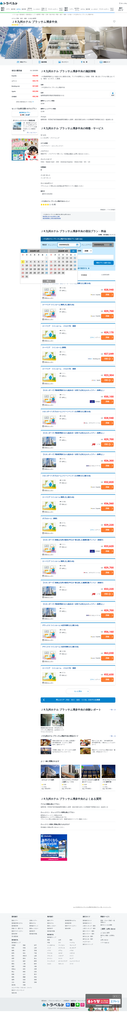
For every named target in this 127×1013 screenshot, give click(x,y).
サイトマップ (82, 1000)
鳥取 (24, 971)
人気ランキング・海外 (89, 928)
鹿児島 (13, 985)
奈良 (24, 969)
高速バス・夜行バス (17, 928)
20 (39, 269)
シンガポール (51, 945)
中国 (48, 942)
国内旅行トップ (16, 942)
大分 (13, 982)
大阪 (35, 966)
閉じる (117, 996)
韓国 (48, 940)
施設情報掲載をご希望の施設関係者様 (52, 218)
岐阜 (35, 963)
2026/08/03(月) (99, 245)
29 (47, 273)
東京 (13, 956)
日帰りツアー (33, 920)
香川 (35, 974)
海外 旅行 (66, 9)
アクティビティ (53, 9)
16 (23, 269)
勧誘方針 (73, 1000)
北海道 (13, 945)
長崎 (35, 979)
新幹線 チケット (29, 9)
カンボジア (73, 948)
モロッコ (61, 963)
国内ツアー (15, 920)
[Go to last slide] (42, 43)
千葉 (35, 953)
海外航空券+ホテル (70, 920)
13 (39, 265)
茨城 (35, 950)
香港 (71, 940)
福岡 (13, 979)
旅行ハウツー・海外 (88, 933)
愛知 (13, 963)
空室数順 (84, 275)
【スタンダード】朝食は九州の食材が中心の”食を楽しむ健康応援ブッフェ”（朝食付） (73, 540)
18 (31, 269)
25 (31, 273)
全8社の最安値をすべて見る (24, 102)
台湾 (59, 940)
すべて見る (78, 56)
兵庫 (35, 969)
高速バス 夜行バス (44, 9)
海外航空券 (68, 923)
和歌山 (13, 969)
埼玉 (24, 953)
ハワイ (49, 950)
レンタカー (37, 9)
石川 (13, 961)
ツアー (8, 9)
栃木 (24, 950)
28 (42, 273)
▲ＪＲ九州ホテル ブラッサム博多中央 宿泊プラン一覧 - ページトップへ (92, 907)
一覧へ (112, 709)
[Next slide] (85, 43)
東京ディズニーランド (18, 990)
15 (47, 265)
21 (42, 269)
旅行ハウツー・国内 (88, 931)
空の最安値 (15, 936)
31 (27, 277)
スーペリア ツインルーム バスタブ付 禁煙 (59, 326)
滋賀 (13, 966)
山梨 (35, 956)
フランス (49, 956)
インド (49, 948)
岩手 (35, 945)
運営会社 (44, 1000)
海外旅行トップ (51, 937)
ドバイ (71, 963)
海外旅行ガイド (87, 923)
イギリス (72, 953)
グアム (60, 950)
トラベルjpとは (105, 942)
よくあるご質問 (105, 933)
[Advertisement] (80, 866)
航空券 (13, 9)
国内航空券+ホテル (17, 923)
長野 (13, 958)
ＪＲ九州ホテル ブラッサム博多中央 (34, 21)
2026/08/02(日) (64, 245)
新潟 (24, 958)
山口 (24, 974)
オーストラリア (62, 961)
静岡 (35, 961)
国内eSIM (14, 933)
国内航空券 (15, 926)
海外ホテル (50, 923)
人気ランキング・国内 (89, 926)
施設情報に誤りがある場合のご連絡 (51, 216)
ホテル (19, 9)
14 (42, 265)
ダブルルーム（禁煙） (50, 518)
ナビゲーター (86, 941)
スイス (60, 958)
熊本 (24, 982)
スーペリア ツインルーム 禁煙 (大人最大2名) (58, 305)
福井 (24, 961)
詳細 (107, 294)
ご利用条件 (66, 1000)
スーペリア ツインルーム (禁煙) (54, 347)
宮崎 (35, 982)
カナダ (60, 953)
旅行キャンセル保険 (106, 925)
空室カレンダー (48, 298)
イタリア (61, 956)
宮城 (24, 948)
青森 (24, 945)
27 (39, 273)
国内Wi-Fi (32, 931)
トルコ (49, 963)
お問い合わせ (104, 940)
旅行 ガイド (120, 9)
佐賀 (24, 979)
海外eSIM (67, 928)
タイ (59, 942)
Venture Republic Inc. (65, 1008)
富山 (35, 958)
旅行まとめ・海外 (88, 939)
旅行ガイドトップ (88, 944)
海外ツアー (50, 920)
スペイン (49, 958)
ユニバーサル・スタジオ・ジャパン (22, 987)
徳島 (13, 977)
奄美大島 (14, 993)
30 (23, 277)
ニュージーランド (75, 961)
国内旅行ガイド (87, 920)
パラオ (71, 950)
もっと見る (81, 691)
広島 (35, 971)
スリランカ (61, 948)
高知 (35, 977)
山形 (35, 948)
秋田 (13, 948)
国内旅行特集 (33, 933)
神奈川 (25, 956)
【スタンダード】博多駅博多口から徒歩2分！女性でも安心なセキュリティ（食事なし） (73, 390)
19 (35, 269)
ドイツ (71, 956)
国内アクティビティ (17, 931)
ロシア (71, 958)
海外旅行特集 (51, 931)
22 (47, 269)
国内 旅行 (2, 9)
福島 (13, 950)
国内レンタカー (33, 928)
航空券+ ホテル (77, 9)
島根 (13, 974)
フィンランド (51, 961)
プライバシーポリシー (54, 1000)
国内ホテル (32, 923)
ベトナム (72, 942)
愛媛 (24, 977)
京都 (24, 966)
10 (27, 265)
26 (35, 273)
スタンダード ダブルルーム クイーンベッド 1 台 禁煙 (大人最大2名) (66, 411)
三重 (24, 963)
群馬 (13, 953)
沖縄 (24, 985)
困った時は (123, 3)
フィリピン (61, 945)
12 (35, 265)
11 (31, 265)
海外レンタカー (51, 926)
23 (23, 273)
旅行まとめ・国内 (88, 936)
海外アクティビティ (70, 926)
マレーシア (73, 945)
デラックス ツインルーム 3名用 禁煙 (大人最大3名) (60, 625)
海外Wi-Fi (50, 928)
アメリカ (49, 953)
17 (27, 269)
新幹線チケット (33, 926)
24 (27, 273)
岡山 (13, 971)
